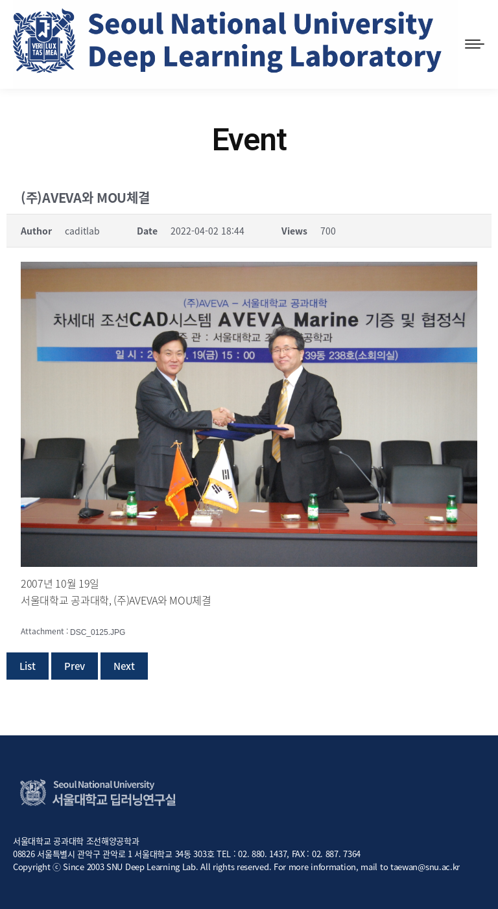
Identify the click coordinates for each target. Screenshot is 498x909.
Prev (74, 666)
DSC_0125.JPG (97, 632)
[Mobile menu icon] (474, 44)
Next (124, 666)
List (27, 666)
